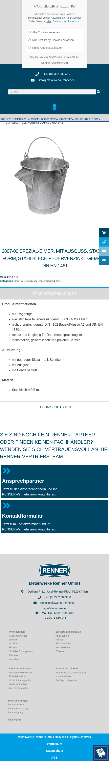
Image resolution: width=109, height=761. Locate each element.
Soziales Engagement (21, 651)
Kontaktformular (22, 516)
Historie (13, 647)
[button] (54, 107)
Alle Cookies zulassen (44, 29)
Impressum (54, 743)
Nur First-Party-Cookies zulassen (51, 37)
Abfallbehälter (63, 635)
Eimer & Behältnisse (26, 119)
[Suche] (98, 91)
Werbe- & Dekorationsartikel (71, 672)
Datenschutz (54, 750)
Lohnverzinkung (16, 704)
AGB (54, 757)
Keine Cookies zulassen (45, 44)
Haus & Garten (63, 676)
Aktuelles (14, 659)
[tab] (54, 293)
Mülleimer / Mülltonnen (21, 672)
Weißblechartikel (18, 684)
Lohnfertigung (15, 712)
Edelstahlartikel (17, 676)
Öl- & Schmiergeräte (20, 680)
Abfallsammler (63, 643)
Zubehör (60, 651)
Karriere (13, 655)
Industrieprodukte (49, 281)
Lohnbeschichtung (18, 708)
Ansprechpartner (23, 481)
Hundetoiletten (63, 647)
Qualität (13, 643)
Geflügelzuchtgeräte (66, 680)
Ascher (59, 639)
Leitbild (13, 639)
